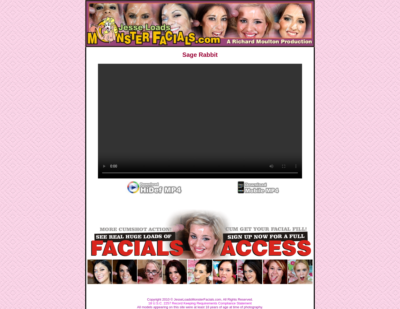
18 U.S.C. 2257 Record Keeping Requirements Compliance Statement (200, 303)
